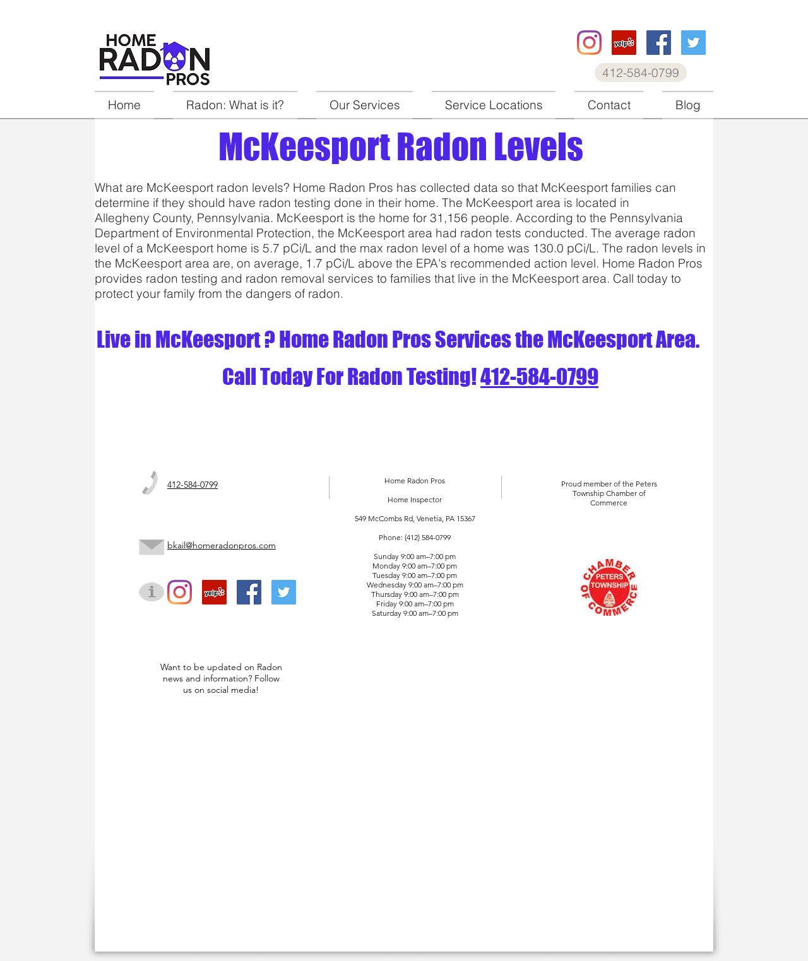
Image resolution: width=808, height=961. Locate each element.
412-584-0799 (539, 376)
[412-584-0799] (641, 72)
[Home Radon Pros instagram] (589, 42)
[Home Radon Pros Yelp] (624, 42)
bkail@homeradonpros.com (221, 545)
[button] (364, 105)
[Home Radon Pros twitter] (693, 42)
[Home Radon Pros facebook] (658, 42)
